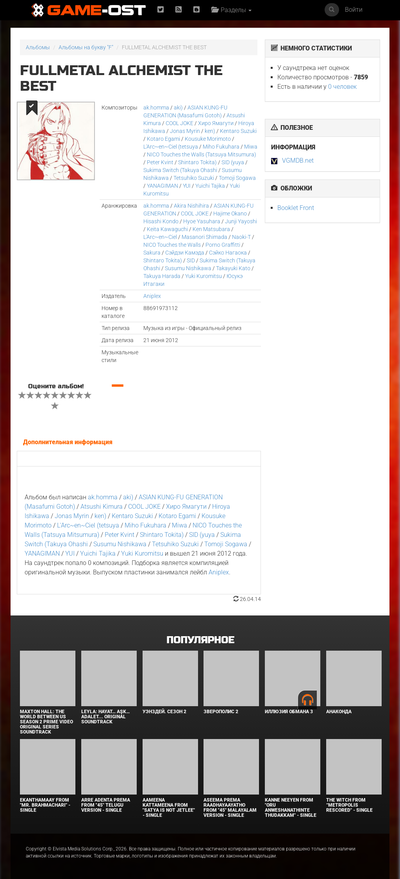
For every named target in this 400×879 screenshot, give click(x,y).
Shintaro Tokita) (197, 162)
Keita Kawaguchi (167, 229)
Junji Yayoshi (241, 221)
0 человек (342, 86)
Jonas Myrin (185, 131)
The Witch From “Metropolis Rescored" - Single (349, 805)
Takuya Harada (161, 276)
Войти (353, 9)
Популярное (200, 640)
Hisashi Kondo (161, 221)
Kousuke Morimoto (208, 139)
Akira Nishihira (191, 206)
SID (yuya (232, 162)
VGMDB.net (298, 160)
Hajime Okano (230, 213)
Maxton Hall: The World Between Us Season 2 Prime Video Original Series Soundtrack (46, 722)
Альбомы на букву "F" (86, 47)
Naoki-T (241, 237)
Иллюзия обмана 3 (289, 711)
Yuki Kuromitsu (203, 276)
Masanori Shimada (204, 237)
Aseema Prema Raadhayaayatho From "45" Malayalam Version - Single (230, 807)
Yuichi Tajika (210, 186)
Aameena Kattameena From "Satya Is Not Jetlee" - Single (169, 807)
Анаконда (339, 711)
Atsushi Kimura (101, 506)
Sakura (152, 252)
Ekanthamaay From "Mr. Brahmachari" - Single (45, 805)
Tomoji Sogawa (237, 178)
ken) (210, 131)
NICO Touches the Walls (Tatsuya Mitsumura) (201, 154)
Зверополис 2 (221, 711)
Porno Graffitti (222, 245)
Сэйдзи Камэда (184, 252)
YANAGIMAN (162, 186)
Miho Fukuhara (221, 147)
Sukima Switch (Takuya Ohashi (180, 170)
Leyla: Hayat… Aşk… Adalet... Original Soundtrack (105, 717)
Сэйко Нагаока (228, 252)
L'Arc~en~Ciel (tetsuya (170, 147)
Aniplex (152, 296)
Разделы (231, 10)
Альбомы (38, 47)
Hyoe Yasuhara (201, 221)
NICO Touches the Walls (172, 245)
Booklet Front (295, 208)
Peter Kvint (160, 162)
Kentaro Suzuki (238, 131)
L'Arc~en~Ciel (160, 237)
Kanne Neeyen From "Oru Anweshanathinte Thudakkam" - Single (290, 807)
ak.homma (156, 107)
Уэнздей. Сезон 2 (164, 711)
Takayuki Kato (233, 268)
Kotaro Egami (163, 139)
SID (191, 260)
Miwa (250, 147)
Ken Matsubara (211, 229)
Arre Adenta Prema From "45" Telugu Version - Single (105, 805)
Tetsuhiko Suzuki (193, 178)
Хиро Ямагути (216, 123)
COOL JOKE (179, 123)
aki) (178, 107)
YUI (187, 186)
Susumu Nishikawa (188, 268)
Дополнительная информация (67, 442)
